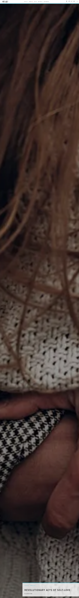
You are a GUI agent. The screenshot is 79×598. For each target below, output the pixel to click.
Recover (39, 1)
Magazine (46, 1)
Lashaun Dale (29, 593)
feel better (26, 585)
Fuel (35, 1)
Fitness (30, 1)
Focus (25, 1)
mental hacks (32, 585)
